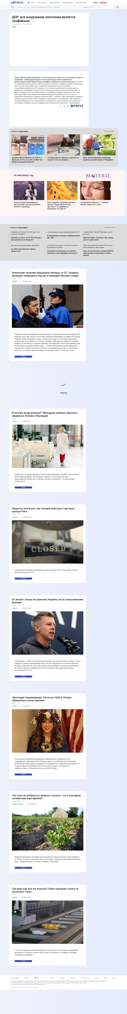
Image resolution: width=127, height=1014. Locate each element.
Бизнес (52, 938)
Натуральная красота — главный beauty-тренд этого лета (94, 168)
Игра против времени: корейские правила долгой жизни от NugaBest (98, 140)
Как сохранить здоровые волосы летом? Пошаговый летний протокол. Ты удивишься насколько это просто (61, 170)
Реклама (91, 7)
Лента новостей (42, 3)
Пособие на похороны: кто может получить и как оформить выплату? (62, 212)
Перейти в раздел (109, 131)
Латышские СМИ (81, 3)
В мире (30, 3)
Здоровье (73, 938)
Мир (14, 27)
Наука (105, 938)
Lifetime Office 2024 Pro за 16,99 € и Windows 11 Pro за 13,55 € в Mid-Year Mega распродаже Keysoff (27, 141)
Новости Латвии (55, 3)
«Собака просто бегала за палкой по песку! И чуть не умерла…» (63, 140)
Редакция (85, 7)
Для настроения (85, 938)
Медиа (97, 938)
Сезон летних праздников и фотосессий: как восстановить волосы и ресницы (27, 169)
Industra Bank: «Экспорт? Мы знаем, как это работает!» (98, 201)
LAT (12, 7)
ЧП (44, 938)
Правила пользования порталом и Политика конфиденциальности (29, 944)
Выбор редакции (68, 3)
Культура (62, 938)
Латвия (27, 938)
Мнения (114, 938)
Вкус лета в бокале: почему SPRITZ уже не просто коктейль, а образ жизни (98, 213)
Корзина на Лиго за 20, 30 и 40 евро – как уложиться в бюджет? (26, 201)
